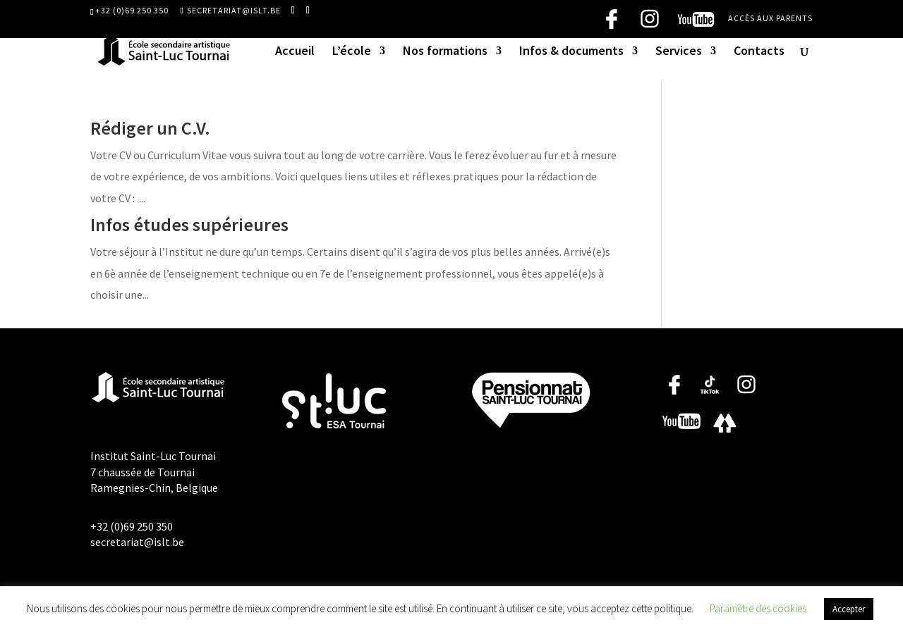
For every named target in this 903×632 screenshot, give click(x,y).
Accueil (295, 52)
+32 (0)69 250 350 (132, 10)
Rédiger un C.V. (150, 128)
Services (678, 52)
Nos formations (445, 52)
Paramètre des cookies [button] (758, 608)
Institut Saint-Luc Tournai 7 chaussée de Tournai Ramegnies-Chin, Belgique (154, 472)
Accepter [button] (848, 609)
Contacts (759, 52)
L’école (351, 52)
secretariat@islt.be (137, 542)
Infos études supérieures (189, 224)
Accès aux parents (770, 18)
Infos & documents (571, 52)
